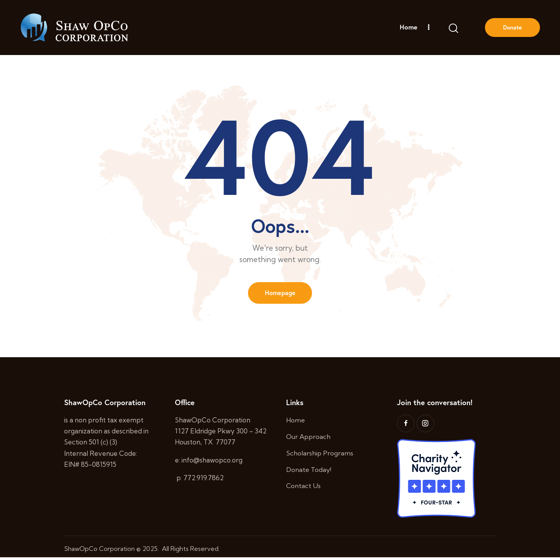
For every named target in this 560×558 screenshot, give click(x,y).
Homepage (280, 293)
